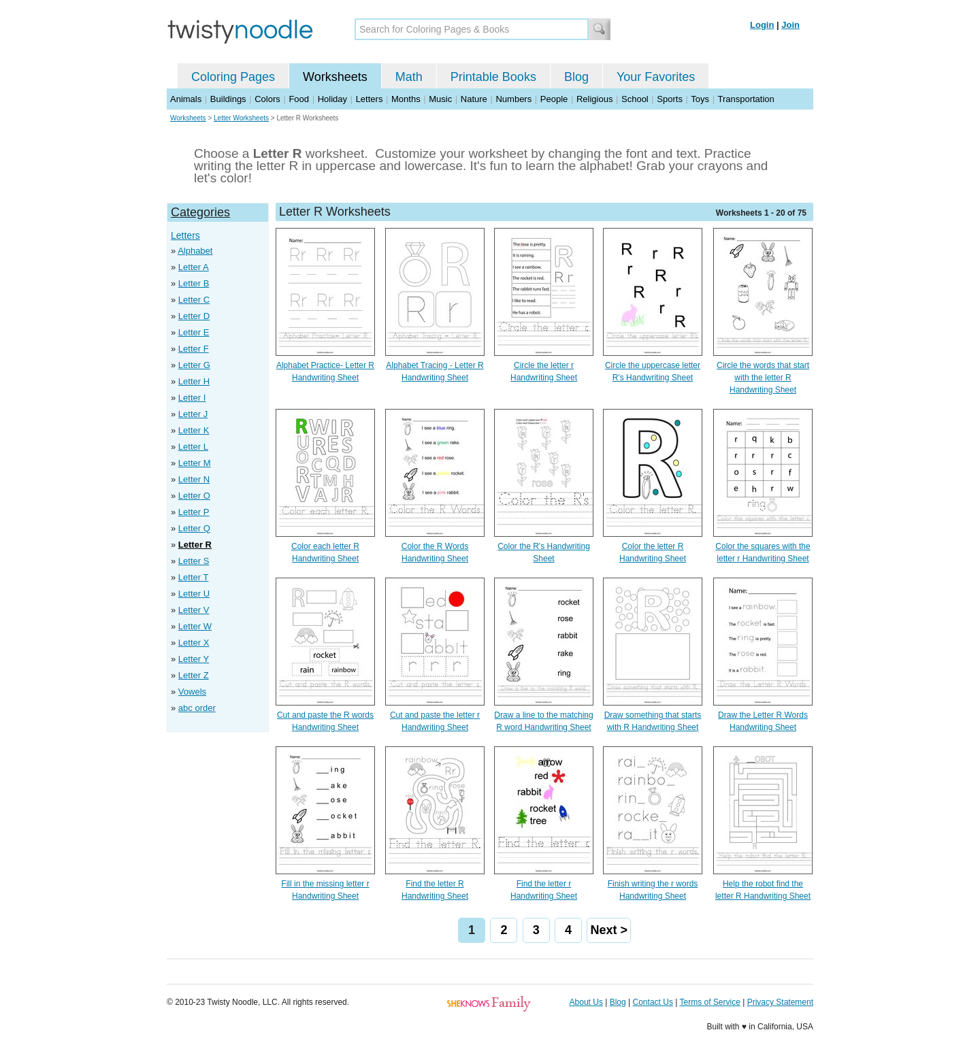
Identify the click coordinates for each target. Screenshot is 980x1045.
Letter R (195, 545)
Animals (185, 99)
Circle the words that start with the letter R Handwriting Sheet (763, 378)
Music (440, 99)
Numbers (513, 99)
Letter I (192, 398)
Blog (576, 77)
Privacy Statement (780, 1002)
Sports (670, 99)
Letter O (194, 496)
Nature (474, 99)
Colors (267, 99)
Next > (608, 930)
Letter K (194, 430)
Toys (700, 99)
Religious (594, 99)
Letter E (194, 332)
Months (406, 99)
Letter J (193, 414)
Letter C (194, 300)
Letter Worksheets (241, 118)
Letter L (193, 447)
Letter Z (193, 675)
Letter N (194, 479)
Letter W (195, 626)
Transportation (745, 99)
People (554, 99)
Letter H (194, 381)
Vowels (192, 691)
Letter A (193, 267)
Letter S (194, 561)
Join (790, 25)
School (635, 99)
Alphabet (195, 251)
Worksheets (335, 77)
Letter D (194, 316)
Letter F (193, 349)
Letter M (194, 463)
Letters (369, 99)
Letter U (194, 593)
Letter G (194, 365)
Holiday (332, 99)
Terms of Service (709, 1002)
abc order (197, 708)
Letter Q (194, 528)
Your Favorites (656, 77)
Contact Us (653, 1002)
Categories (200, 212)
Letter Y (193, 659)
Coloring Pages (233, 77)
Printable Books (493, 77)
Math (409, 77)
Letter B (194, 283)
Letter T (193, 577)
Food (299, 99)
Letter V (194, 610)
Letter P (194, 512)
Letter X (194, 642)
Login (762, 25)
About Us (586, 1002)
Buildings (228, 99)
